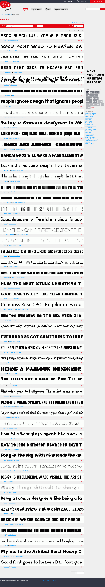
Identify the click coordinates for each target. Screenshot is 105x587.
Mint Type (88, 120)
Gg (13, 96)
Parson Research (89, 116)
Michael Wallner (14, 138)
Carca (5, 503)
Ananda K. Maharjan (90, 126)
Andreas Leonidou (13, 40)
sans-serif (89, 101)
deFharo (87, 142)
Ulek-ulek (6, 396)
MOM (15, 320)
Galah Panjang (7, 213)
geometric (94, 95)
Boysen (5, 299)
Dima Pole (88, 132)
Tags (10, 15)
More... (93, 107)
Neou (5, 245)
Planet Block (7, 96)
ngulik (11, 481)
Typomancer (88, 128)
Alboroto (6, 352)
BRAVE (5, 481)
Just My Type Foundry (19, 202)
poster (97, 92)
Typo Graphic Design (25, 471)
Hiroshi (6, 181)
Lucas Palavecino (16, 449)
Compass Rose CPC (9, 309)
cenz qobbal (16, 213)
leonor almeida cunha (17, 170)
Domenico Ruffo (13, 51)
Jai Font (6, 61)
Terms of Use (45, 580)
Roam (5, 331)
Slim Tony (6, 85)
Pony (5, 460)
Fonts (25, 9)
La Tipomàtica (14, 128)
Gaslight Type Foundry (14, 288)
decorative (89, 98)
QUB (5, 535)
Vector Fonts (95, 7)
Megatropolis (7, 202)
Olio (5, 106)
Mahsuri (6, 546)
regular (88, 107)
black (98, 104)
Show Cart (84, 1)
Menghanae (7, 417)
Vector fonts (36, 9)
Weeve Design (89, 123)
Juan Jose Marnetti (15, 61)
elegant (100, 101)
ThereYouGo (7, 514)
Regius (5, 341)
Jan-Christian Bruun (14, 256)
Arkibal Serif (7, 556)
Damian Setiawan (16, 396)
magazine (88, 104)
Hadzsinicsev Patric (13, 385)
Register (70, 1)
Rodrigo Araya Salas (16, 352)
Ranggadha (7, 363)
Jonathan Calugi (20, 149)
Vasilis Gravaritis (13, 267)
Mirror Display (7, 320)
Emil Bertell (14, 85)
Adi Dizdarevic (12, 535)
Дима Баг (13, 567)
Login (64, 1)
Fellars (5, 256)
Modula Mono (7, 72)
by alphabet (97, 90)
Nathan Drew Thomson (19, 117)
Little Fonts (11, 106)
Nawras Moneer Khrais (22, 235)
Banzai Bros (7, 160)
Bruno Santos (20, 407)
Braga (5, 373)
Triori (5, 267)
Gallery (48, 9)
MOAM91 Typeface (9, 235)
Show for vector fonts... (77, 22)
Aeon (5, 40)
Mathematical (7, 117)
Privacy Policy (54, 580)
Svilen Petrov (12, 224)
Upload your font (61, 9)
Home (1, 15)
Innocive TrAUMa (90, 115)
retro (102, 104)
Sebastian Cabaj (89, 131)
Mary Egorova (15, 439)
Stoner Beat (7, 449)
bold (87, 92)
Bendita (6, 128)
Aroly (5, 492)
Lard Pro (6, 138)
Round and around (9, 149)
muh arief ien (15, 363)
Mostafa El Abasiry (90, 113)
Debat (5, 224)
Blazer (5, 51)
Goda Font (6, 170)
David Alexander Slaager (18, 277)
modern (88, 95)
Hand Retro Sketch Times (11, 471)
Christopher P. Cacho (22, 309)
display (92, 92)
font (94, 104)
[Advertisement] (95, 40)
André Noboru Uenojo (15, 245)
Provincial (6, 567)
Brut (5, 288)
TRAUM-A (6, 277)
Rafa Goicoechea (17, 72)
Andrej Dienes (89, 136)
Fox (5, 385)
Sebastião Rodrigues (9, 407)
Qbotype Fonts (89, 144)
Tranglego (6, 439)
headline (95, 98)
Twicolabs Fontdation (91, 140)
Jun (4, 428)
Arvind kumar (12, 492)
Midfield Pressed (8, 524)
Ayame (5, 192)
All (86, 7)
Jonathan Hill (89, 124)
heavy (95, 101)
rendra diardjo (13, 331)
